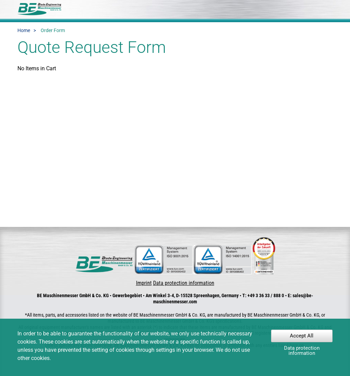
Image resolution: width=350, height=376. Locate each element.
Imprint (144, 283)
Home (23, 30)
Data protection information (183, 283)
